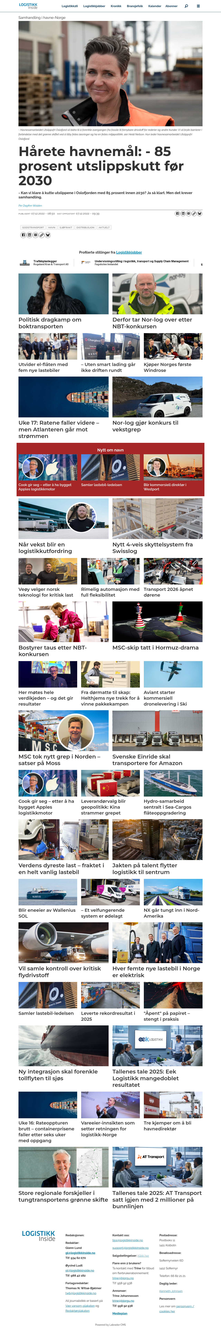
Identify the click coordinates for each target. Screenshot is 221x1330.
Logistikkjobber (94, 6)
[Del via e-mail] (188, 213)
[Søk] (186, 6)
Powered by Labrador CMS (110, 1324)
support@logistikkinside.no (130, 1248)
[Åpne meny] (198, 6)
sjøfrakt (66, 227)
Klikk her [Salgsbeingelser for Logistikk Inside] (143, 1255)
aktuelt (104, 227)
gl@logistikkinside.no (80, 1253)
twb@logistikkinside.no (80, 1293)
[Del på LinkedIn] (183, 213)
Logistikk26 (70, 6)
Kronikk (116, 6)
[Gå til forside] (28, 6)
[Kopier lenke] (194, 213)
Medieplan (119, 1313)
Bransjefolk (135, 6)
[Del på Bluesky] (199, 213)
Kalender (154, 6)
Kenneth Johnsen (170, 1291)
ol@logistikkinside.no (79, 1270)
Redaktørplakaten (77, 1311)
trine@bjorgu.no (123, 1278)
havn (51, 227)
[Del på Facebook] (177, 213)
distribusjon (85, 227)
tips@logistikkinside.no (127, 1240)
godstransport (33, 227)
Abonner (171, 6)
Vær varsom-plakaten (80, 1306)
